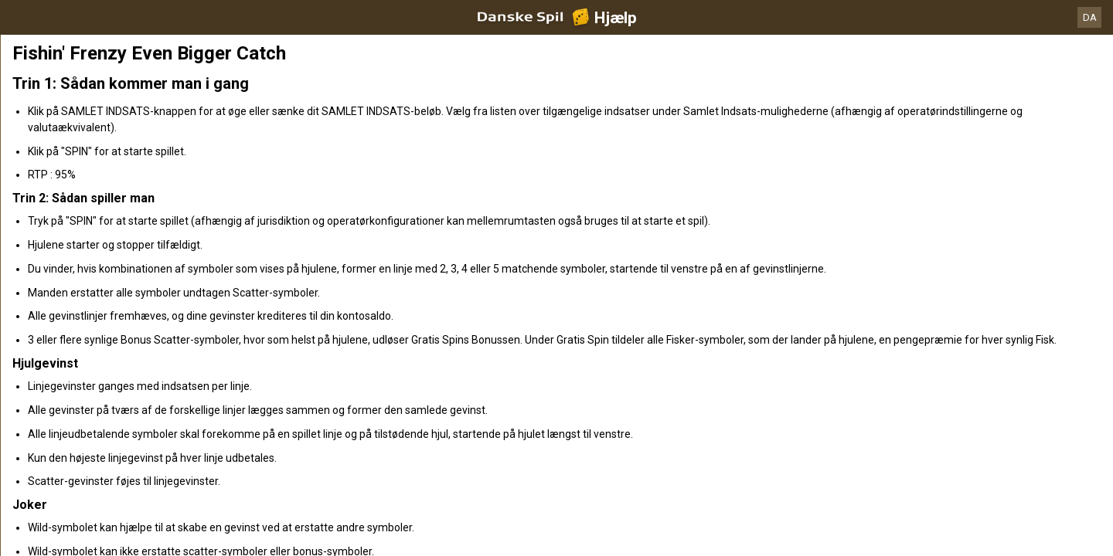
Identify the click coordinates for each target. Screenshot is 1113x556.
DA (1090, 17)
